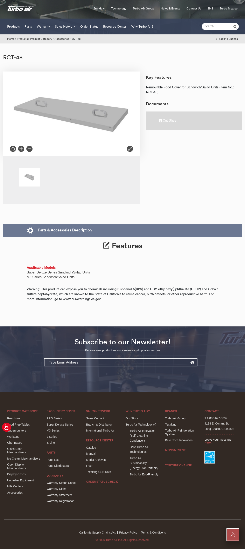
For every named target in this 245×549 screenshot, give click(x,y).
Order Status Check (102, 481)
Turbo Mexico (229, 8)
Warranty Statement (59, 495)
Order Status (89, 26)
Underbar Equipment (20, 480)
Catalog (91, 447)
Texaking (170, 424)
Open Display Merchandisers (16, 466)
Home (10, 39)
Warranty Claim (56, 488)
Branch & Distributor (99, 424)
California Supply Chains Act (97, 532)
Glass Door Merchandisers (16, 450)
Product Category (41, 39)
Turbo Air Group (143, 8)
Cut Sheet (168, 120)
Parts (28, 26)
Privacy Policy (128, 532)
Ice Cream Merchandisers (23, 458)
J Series (52, 436)
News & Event (175, 450)
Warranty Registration (61, 501)
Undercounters (16, 430)
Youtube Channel (179, 465)
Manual (91, 453)
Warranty (43, 26)
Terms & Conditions (153, 532)
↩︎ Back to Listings (227, 39)
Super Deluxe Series (60, 424)
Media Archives (96, 459)
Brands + (99, 8)
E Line (51, 442)
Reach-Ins (13, 418)
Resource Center (114, 26)
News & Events (170, 8)
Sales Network (65, 26)
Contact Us (194, 8)
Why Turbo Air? (142, 26)
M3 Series (53, 430)
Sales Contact (95, 418)
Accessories (62, 39)
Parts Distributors (58, 465)
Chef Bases (14, 442)
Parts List (53, 459)
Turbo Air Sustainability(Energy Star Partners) (144, 463)
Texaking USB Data (98, 472)
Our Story (132, 418)
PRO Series (54, 418)
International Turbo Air (100, 430)
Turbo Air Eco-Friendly (144, 474)
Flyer (89, 465)
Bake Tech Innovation (179, 440)
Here (207, 442)
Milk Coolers (15, 486)
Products (13, 26)
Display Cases (16, 474)
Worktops (13, 436)
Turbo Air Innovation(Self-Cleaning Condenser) (142, 435)
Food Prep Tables (18, 424)
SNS (210, 8)
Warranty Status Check (61, 482)
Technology (118, 8)
